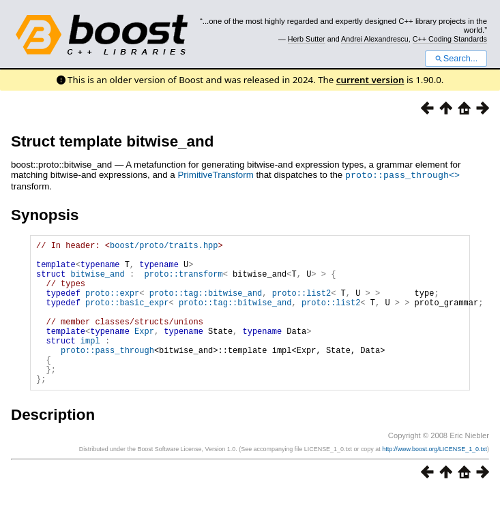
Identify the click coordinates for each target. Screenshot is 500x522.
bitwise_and (97, 281)
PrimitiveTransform (215, 175)
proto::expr (112, 304)
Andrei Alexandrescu (375, 39)
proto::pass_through (107, 374)
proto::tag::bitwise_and (206, 304)
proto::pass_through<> (402, 174)
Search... (456, 58)
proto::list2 (301, 304)
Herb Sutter (306, 39)
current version (370, 80)
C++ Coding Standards (450, 39)
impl (90, 362)
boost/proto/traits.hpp (164, 246)
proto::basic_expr (126, 316)
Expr (144, 350)
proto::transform (183, 281)
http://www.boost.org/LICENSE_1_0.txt (434, 479)
